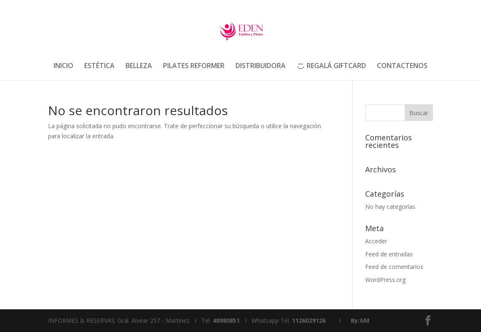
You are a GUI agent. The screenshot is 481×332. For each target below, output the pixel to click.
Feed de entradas (389, 254)
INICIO (63, 66)
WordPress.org (385, 280)
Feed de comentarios (394, 267)
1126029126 (309, 320)
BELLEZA (139, 66)
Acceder (376, 241)
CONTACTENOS (402, 66)
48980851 (226, 320)
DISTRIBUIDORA (260, 66)
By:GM (360, 320)
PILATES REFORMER (193, 66)
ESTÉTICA (99, 66)
